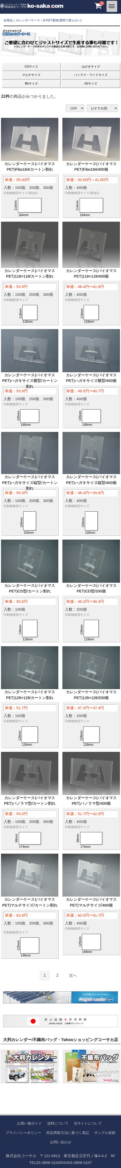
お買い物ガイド (29, 1123)
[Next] (73, 976)
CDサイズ (31, 66)
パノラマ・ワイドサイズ (91, 75)
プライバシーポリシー (23, 1133)
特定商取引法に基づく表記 (67, 1133)
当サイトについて (88, 1123)
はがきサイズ (91, 66)
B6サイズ (31, 83)
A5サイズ (90, 83)
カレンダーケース (28, 20)
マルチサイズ (31, 75)
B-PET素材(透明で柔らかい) (62, 20)
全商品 (8, 20)
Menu (112, 4)
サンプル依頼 (104, 1133)
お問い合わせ (60, 1142)
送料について (57, 1123)
